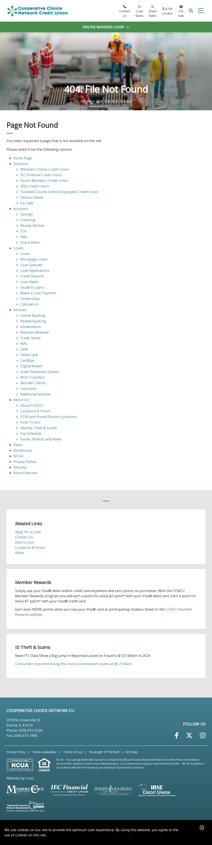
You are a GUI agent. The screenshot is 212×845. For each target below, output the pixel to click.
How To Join (30, 422)
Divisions (20, 163)
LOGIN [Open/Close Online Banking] (103, 27)
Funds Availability (44, 752)
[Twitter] (189, 735)
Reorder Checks (33, 383)
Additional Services (35, 394)
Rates (17, 444)
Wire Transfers (32, 377)
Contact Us (24, 537)
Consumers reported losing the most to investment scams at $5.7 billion (73, 663)
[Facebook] (177, 735)
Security (19, 467)
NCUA (18, 456)
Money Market (32, 225)
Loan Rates (29, 281)
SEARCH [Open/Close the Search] (191, 11)
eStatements (30, 326)
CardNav (27, 360)
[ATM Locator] (167, 11)
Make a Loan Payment (38, 293)
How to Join (24, 542)
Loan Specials (31, 264)
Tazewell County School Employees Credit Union (59, 191)
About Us (21, 399)
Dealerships (30, 298)
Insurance (28, 388)
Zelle (24, 349)
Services (20, 309)
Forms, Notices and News (40, 439)
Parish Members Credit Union (44, 180)
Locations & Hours (35, 411)
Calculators (29, 304)
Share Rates (30, 242)
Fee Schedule (30, 433)
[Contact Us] (124, 11)
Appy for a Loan (28, 532)
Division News (31, 197)
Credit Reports (32, 276)
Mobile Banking (33, 321)
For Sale (26, 203)
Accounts (20, 208)
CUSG (29, 778)
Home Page (22, 158)
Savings (26, 214)
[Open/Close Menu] (201, 11)
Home (86, 101)
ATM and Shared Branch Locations (48, 416)
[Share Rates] (153, 11)
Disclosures (22, 450)
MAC (24, 343)
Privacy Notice (24, 461)
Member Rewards (34, 332)
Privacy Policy (16, 752)
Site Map (131, 752)
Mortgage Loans (34, 259)
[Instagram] (203, 735)
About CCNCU (31, 405)
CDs (23, 231)
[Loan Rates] (139, 11)
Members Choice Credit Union (44, 169)
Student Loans (32, 287)
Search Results (25, 473)
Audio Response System (39, 371)
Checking (27, 220)
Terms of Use (72, 752)
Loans (18, 248)
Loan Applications (34, 270)
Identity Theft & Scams (38, 428)
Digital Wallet (31, 366)
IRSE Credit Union (34, 186)
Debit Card (29, 354)
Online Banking (32, 315)
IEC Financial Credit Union (41, 175)
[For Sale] (181, 11)
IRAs (23, 236)
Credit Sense (30, 338)
